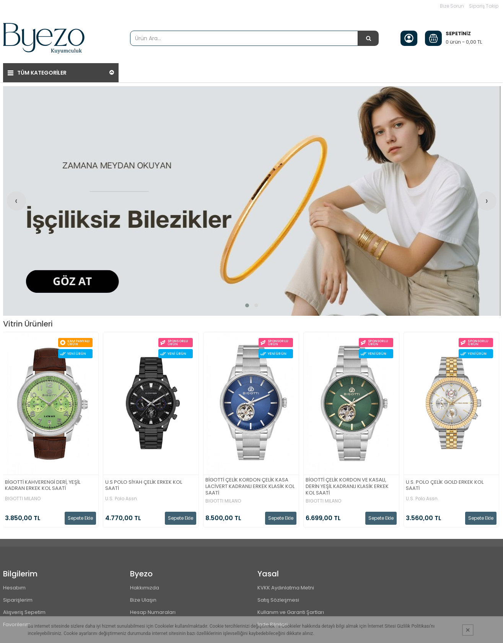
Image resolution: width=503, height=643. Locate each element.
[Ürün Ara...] (368, 38)
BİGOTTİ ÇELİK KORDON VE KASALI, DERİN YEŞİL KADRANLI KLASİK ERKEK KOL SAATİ (347, 486)
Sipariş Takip (483, 6)
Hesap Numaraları (153, 612)
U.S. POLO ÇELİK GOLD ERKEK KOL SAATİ (444, 485)
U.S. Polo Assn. (121, 498)
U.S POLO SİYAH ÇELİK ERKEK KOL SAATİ (143, 485)
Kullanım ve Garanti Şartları (290, 612)
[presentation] (16, 201)
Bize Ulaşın (143, 600)
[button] (247, 305)
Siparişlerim (18, 600)
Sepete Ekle (80, 518)
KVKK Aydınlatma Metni (285, 587)
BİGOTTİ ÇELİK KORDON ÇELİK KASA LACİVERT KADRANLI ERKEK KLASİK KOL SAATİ (250, 486)
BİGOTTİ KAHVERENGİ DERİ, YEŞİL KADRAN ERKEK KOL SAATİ (42, 485)
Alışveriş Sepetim (24, 612)
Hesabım (14, 587)
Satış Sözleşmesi (278, 600)
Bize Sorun (452, 6)
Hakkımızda (144, 587)
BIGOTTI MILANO (23, 498)
